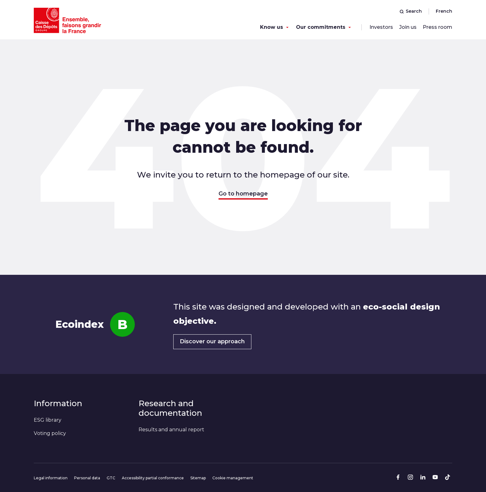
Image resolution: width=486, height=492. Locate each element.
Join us (408, 27)
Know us (271, 27)
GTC (111, 478)
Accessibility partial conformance (153, 478)
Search (411, 11)
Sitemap (198, 478)
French (444, 11)
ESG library (47, 420)
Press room (437, 27)
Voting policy (50, 433)
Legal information (51, 478)
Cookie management (232, 478)
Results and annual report (171, 430)
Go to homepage (243, 193)
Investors (381, 27)
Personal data (87, 478)
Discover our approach (212, 341)
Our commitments (320, 27)
